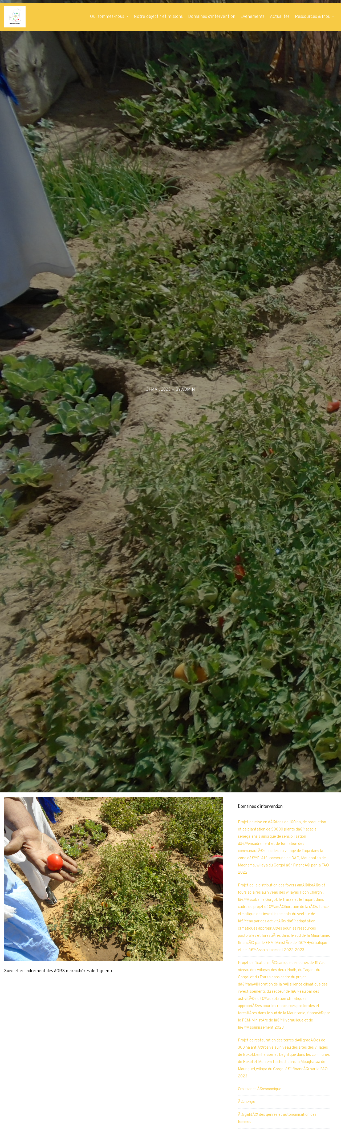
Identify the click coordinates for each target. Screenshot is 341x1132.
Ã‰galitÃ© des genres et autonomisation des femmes (277, 1118)
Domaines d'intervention (211, 16)
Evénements (253, 16)
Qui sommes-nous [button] (107, 16)
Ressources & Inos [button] (313, 16)
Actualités (280, 16)
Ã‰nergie (246, 1102)
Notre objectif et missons (158, 16)
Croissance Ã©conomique (259, 1089)
